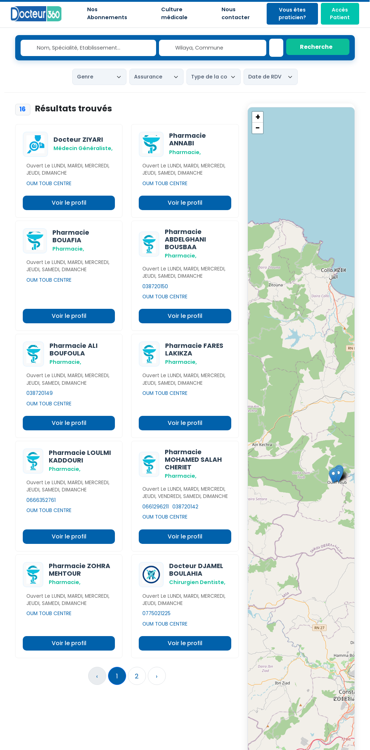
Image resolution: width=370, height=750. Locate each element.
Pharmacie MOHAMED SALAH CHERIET (193, 460)
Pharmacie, (185, 152)
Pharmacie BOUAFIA (70, 236)
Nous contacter (235, 13)
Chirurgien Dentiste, (197, 582)
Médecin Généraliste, (83, 148)
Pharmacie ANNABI (187, 139)
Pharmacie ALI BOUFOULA (74, 349)
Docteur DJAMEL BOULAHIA (196, 570)
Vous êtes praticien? (292, 13)
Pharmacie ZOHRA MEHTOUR (79, 570)
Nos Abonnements (107, 13)
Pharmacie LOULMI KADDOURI (80, 456)
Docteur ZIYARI (78, 139)
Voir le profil (69, 203)
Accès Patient (340, 13)
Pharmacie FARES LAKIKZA (194, 349)
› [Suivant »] (157, 676)
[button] (333, 476)
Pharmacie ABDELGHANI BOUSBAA (185, 239)
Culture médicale (174, 13)
